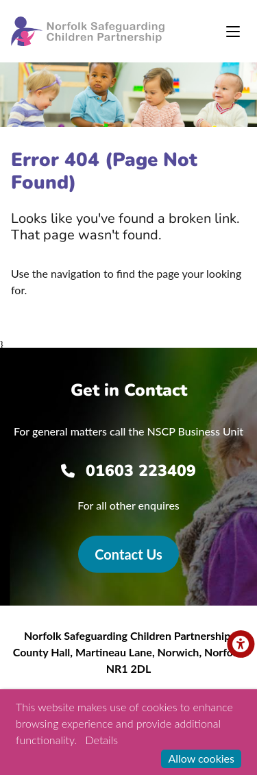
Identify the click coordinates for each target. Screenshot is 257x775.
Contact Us (128, 554)
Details (102, 739)
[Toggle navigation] (233, 32)
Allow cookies (201, 758)
